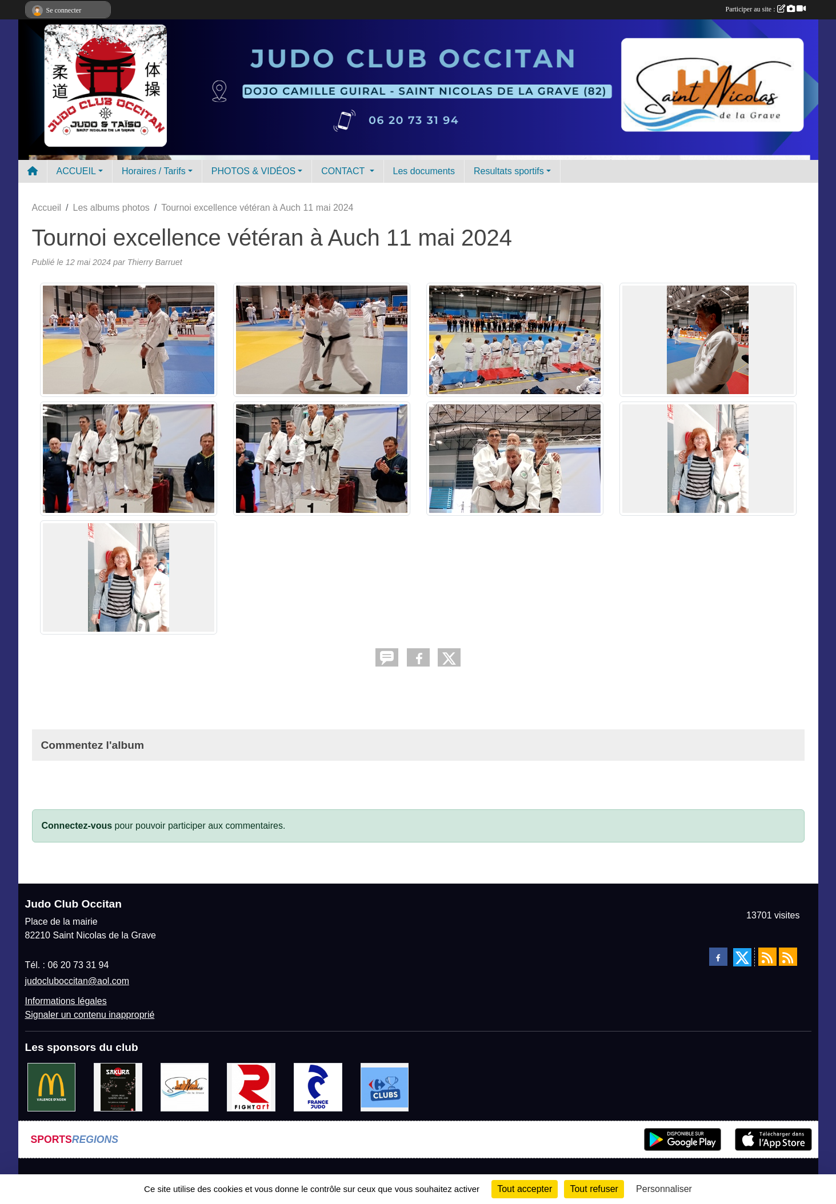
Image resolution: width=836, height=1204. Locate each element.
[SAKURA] (118, 1086)
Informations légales (66, 1001)
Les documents (424, 171)
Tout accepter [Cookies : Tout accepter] (524, 1189)
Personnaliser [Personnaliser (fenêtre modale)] (664, 1189)
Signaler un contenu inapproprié (90, 1015)
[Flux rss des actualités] (767, 957)
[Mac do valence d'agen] (51, 1086)
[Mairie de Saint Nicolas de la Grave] (185, 1086)
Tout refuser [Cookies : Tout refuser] (594, 1189)
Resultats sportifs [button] (509, 171)
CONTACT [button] (344, 171)
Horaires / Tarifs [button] (154, 171)
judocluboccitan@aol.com (77, 981)
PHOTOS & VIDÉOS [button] (253, 171)
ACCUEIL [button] (76, 171)
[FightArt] (251, 1086)
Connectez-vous (77, 825)
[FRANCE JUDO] (318, 1086)
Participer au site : (766, 9)
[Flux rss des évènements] (788, 957)
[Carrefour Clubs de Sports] (385, 1086)
